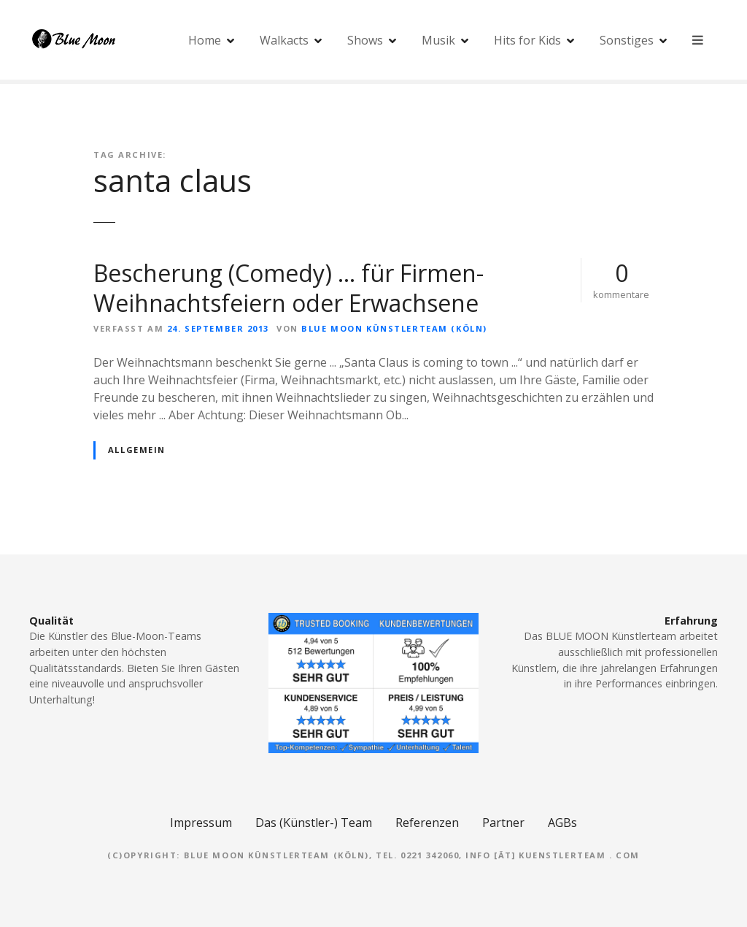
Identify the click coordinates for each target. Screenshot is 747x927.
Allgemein (137, 449)
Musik (439, 40)
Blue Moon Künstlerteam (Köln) (394, 328)
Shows (366, 40)
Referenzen (427, 823)
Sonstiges (627, 40)
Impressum (201, 823)
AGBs (562, 823)
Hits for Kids (528, 40)
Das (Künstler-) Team (313, 823)
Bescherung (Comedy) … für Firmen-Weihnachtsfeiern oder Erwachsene (288, 288)
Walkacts (284, 40)
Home (205, 40)
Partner (503, 823)
